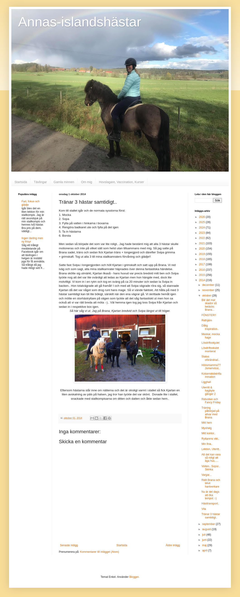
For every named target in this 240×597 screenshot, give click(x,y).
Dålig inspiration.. (210, 327)
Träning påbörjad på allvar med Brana (210, 412)
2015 (202, 275)
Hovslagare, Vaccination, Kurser (121, 182)
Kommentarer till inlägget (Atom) (99, 551)
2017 (202, 264)
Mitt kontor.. (209, 433)
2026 (202, 217)
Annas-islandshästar (79, 21)
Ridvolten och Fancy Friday (211, 401)
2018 (202, 259)
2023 (202, 232)
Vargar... (206, 474)
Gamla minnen (64, 182)
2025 (202, 222)
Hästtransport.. (210, 503)
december (208, 285)
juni (204, 539)
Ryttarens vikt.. (210, 438)
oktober (207, 295)
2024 (202, 227)
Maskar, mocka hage (211, 336)
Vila (204, 509)
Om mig (86, 182)
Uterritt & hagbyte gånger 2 (209, 391)
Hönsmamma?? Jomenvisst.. (211, 367)
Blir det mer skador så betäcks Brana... (209, 304)
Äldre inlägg (173, 545)
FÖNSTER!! (209, 315)
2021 (202, 243)
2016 (202, 269)
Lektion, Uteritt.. (211, 449)
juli (204, 534)
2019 (202, 254)
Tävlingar (40, 182)
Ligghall (206, 382)
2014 (202, 280)
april (205, 550)
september (209, 524)
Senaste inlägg (69, 545)
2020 (202, 248)
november (208, 290)
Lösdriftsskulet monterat (210, 349)
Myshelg (207, 428)
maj (204, 545)
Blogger (134, 576)
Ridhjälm (207, 320)
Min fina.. (207, 443)
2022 (202, 238)
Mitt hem (207, 422)
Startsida (20, 182)
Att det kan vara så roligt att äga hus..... (211, 458)
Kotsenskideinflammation (211, 375)
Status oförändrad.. (211, 358)
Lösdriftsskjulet (210, 342)
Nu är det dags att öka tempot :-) (210, 495)
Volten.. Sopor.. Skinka (211, 468)
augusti (207, 529)
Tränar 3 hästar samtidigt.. (211, 516)
